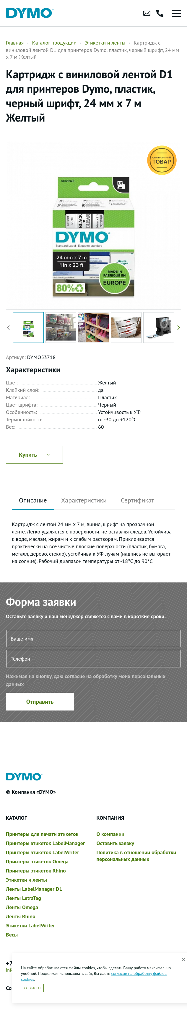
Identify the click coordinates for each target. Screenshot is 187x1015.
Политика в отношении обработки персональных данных (136, 855)
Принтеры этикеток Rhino (36, 870)
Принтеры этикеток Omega (37, 861)
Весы (12, 934)
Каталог (16, 817)
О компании (110, 834)
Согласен (32, 988)
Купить (34, 455)
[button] (177, 327)
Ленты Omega (22, 907)
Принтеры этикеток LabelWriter (42, 852)
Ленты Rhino (20, 916)
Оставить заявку (115, 843)
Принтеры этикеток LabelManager (45, 843)
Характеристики (84, 500)
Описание (33, 500)
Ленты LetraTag (23, 898)
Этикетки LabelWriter (30, 925)
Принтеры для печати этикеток (42, 834)
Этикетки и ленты (105, 42)
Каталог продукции (54, 42)
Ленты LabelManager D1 (34, 888)
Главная (15, 42)
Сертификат (137, 500)
